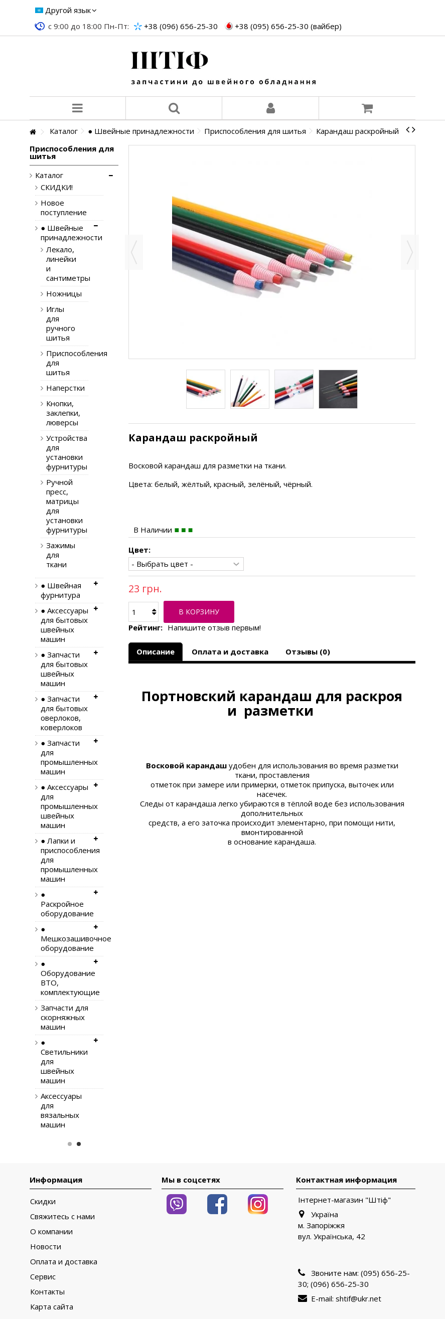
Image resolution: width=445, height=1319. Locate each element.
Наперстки (59, 388)
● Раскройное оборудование (64, 904)
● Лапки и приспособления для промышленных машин (64, 860)
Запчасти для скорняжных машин (64, 1017)
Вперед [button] (410, 252)
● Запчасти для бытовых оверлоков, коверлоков (64, 713)
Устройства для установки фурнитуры (59, 452)
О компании (51, 1231)
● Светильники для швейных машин (64, 1061)
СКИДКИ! (57, 187)
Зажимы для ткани (59, 555)
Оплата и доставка (230, 651)
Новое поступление (64, 207)
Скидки (43, 1201)
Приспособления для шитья (59, 363)
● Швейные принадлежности (64, 232)
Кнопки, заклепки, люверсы (59, 413)
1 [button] (70, 1144)
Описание (155, 651)
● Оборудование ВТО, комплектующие (64, 978)
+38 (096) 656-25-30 (181, 26)
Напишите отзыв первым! (214, 627)
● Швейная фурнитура (61, 590)
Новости (45, 1246)
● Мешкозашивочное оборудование (64, 938)
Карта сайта (51, 1306)
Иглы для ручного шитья (59, 323)
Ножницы (59, 293)
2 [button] (79, 1144)
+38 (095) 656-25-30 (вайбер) (288, 26)
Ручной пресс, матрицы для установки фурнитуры (59, 506)
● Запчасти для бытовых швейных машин (64, 669)
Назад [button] (134, 252)
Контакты (47, 1291)
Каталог (49, 175)
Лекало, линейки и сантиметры (59, 264)
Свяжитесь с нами (62, 1216)
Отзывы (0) (307, 651)
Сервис (43, 1276)
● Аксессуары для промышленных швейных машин (64, 806)
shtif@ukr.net (358, 1298)
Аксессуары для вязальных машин (61, 1110)
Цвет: (140, 550)
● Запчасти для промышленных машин (64, 757)
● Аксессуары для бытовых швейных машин (64, 625)
